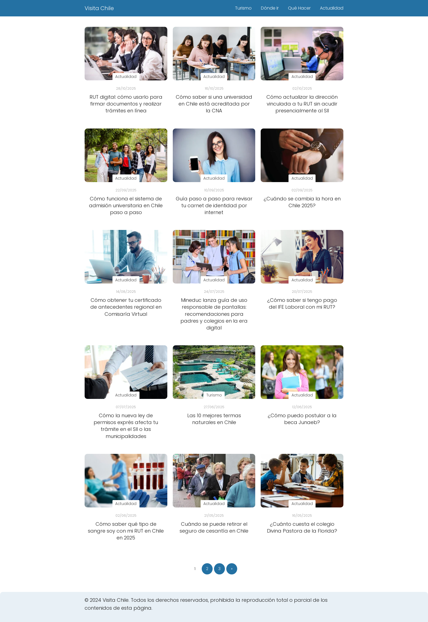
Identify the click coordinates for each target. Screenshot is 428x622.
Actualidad (331, 8)
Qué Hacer (299, 8)
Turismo (243, 8)
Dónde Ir (270, 8)
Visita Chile (99, 8)
